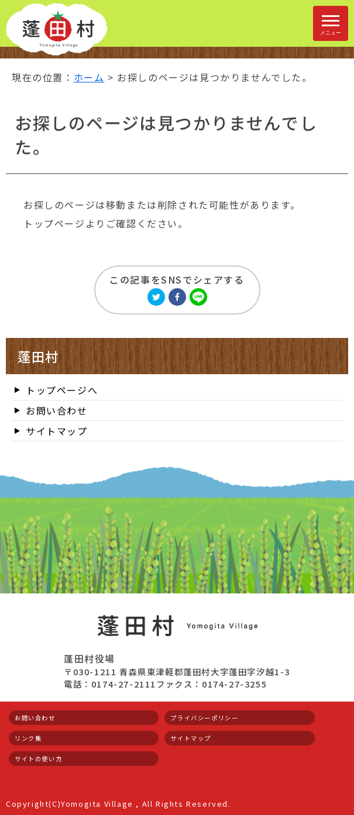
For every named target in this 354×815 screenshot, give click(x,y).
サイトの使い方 (38, 758)
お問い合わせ (57, 410)
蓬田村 (38, 356)
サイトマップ (57, 431)
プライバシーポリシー (204, 717)
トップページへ (62, 390)
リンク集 (28, 738)
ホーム (89, 77)
